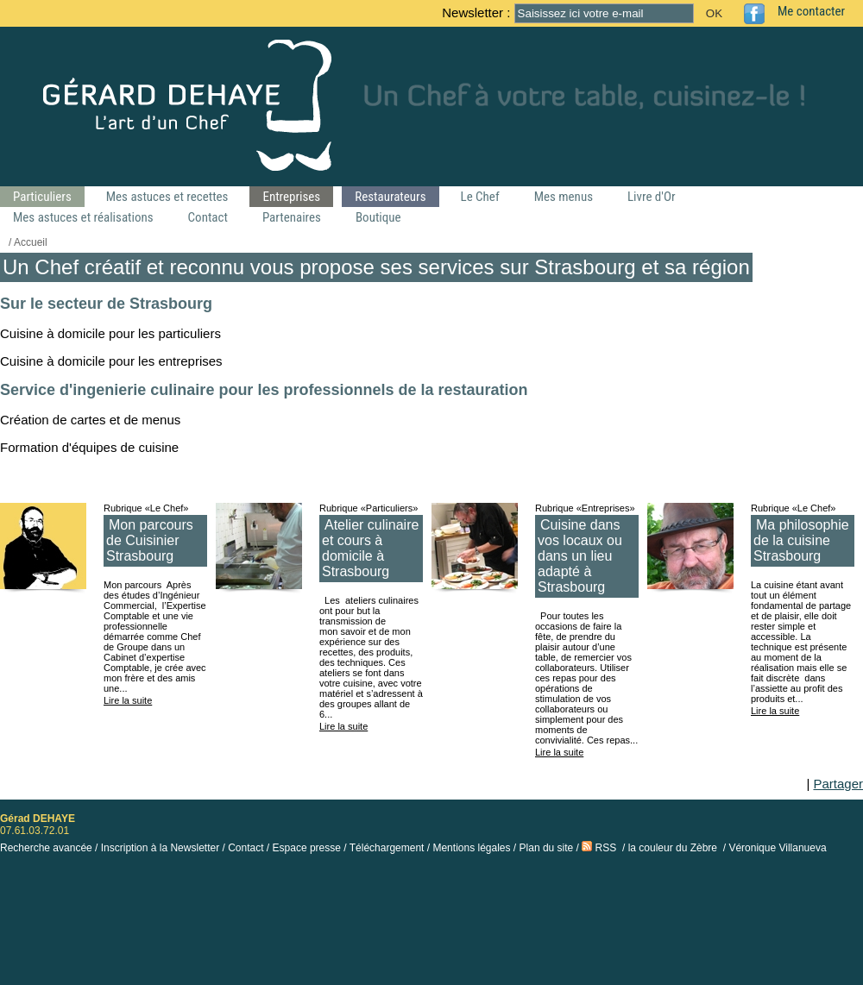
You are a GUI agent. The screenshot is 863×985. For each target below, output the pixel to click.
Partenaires (291, 217)
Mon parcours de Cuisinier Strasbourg (149, 540)
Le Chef (480, 196)
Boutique (378, 217)
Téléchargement (387, 848)
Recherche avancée (46, 848)
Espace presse (307, 848)
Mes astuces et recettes (167, 196)
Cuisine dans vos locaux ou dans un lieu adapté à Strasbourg (580, 556)
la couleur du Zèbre (672, 848)
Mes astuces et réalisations (83, 217)
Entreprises (291, 196)
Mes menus (563, 196)
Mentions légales (471, 848)
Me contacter (811, 11)
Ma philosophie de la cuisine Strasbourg (801, 540)
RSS (599, 848)
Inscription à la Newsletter (160, 848)
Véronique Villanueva (777, 848)
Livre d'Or (651, 196)
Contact (208, 217)
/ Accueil (28, 242)
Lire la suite (128, 700)
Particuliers (42, 196)
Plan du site (547, 848)
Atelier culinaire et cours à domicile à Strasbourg (370, 548)
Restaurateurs (390, 196)
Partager (838, 783)
